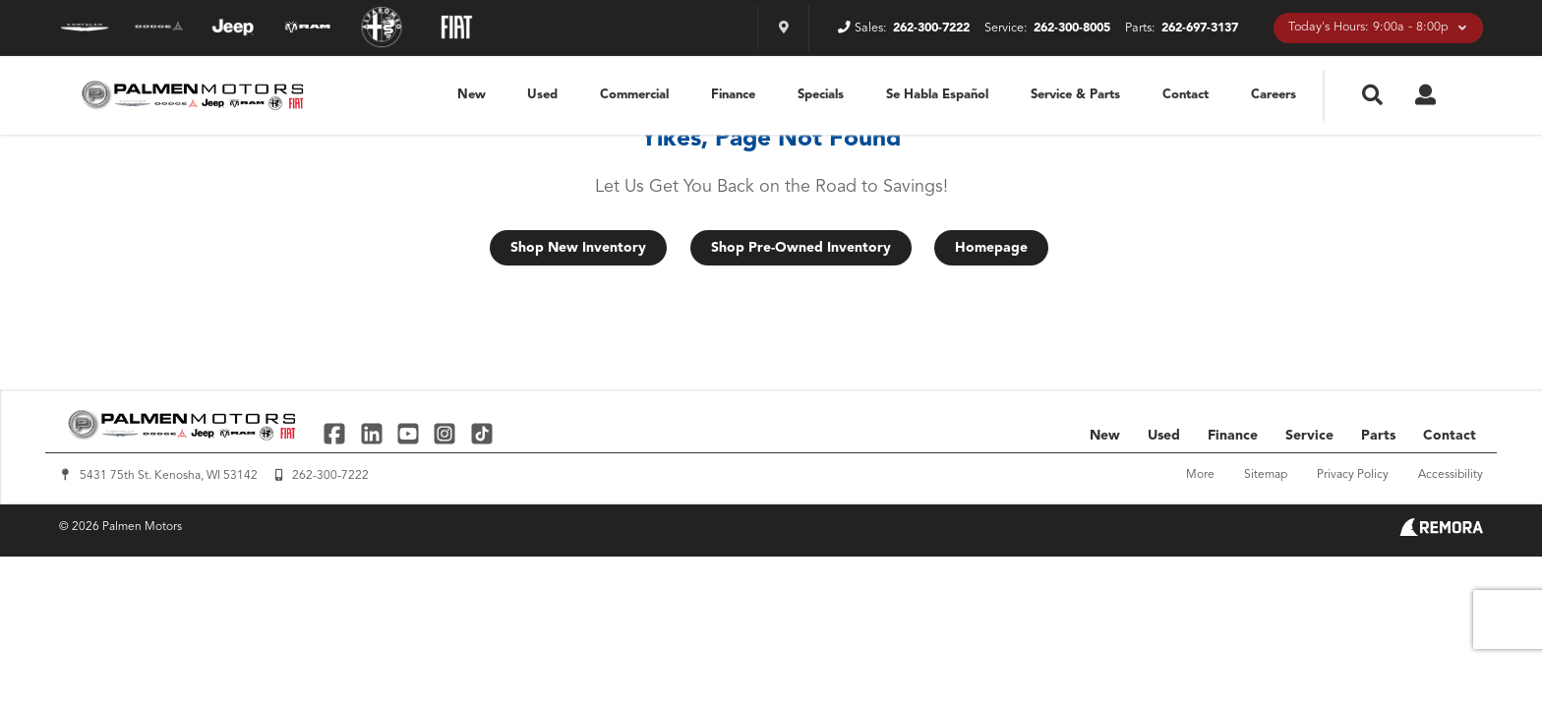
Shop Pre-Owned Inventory (801, 248)
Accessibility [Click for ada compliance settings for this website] (1450, 475)
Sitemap (1265, 475)
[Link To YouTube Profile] (410, 433)
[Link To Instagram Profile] (447, 433)
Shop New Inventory (578, 248)
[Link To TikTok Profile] (482, 433)
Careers (1273, 94)
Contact (1185, 94)
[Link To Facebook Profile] (337, 433)
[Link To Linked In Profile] (373, 433)
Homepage (991, 248)
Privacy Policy (1353, 475)
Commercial (634, 94)
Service (1309, 435)
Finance (733, 94)
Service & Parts (1075, 94)
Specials (821, 94)
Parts (1378, 435)
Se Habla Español (937, 94)
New (471, 94)
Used (542, 94)
